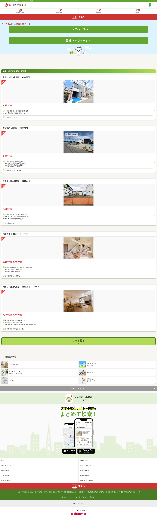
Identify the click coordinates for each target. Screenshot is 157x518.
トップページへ (78, 29)
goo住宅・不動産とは (22, 492)
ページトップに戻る (78, 388)
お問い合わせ (84, 497)
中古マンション (85, 465)
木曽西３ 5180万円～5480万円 (15, 234)
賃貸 (2, 460)
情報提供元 (82, 492)
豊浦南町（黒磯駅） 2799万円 (15, 128)
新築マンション (6, 465)
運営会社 (92, 497)
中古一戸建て (84, 470)
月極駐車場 (84, 460)
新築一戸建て (6, 470)
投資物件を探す (85, 475)
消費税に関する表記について (132, 492)
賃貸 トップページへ (78, 40)
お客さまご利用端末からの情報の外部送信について (44, 492)
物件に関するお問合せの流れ (69, 492)
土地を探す (5, 475)
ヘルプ (77, 497)
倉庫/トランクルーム (87, 480)
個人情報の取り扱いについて (113, 492)
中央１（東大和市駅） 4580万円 (16, 181)
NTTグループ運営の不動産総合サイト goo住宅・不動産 (19, 1)
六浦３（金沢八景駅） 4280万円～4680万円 (21, 287)
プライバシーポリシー (67, 497)
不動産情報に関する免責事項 (95, 492)
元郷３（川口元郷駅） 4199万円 (16, 77)
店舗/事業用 (5, 480)
